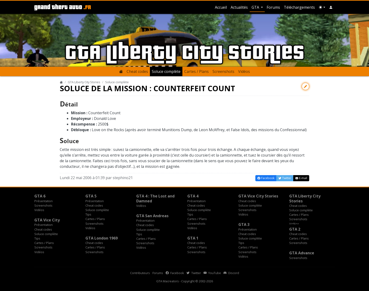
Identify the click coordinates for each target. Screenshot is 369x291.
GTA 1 (192, 238)
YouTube (212, 273)
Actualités (239, 7)
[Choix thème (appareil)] (322, 7)
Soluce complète (166, 71)
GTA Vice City (47, 220)
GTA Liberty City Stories (84, 82)
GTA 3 (243, 224)
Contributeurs (140, 273)
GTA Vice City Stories (258, 196)
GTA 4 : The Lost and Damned (155, 198)
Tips (88, 214)
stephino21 (123, 177)
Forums (273, 7)
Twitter (194, 273)
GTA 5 (90, 196)
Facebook (175, 273)
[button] (331, 7)
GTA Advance (301, 253)
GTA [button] (256, 7)
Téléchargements (299, 7)
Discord (231, 273)
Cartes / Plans (196, 71)
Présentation (43, 201)
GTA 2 (294, 229)
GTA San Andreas (152, 215)
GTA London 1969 (101, 238)
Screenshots (223, 71)
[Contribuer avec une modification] (305, 86)
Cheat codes (137, 71)
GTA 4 (192, 196)
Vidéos (244, 71)
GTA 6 (39, 196)
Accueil (221, 7)
